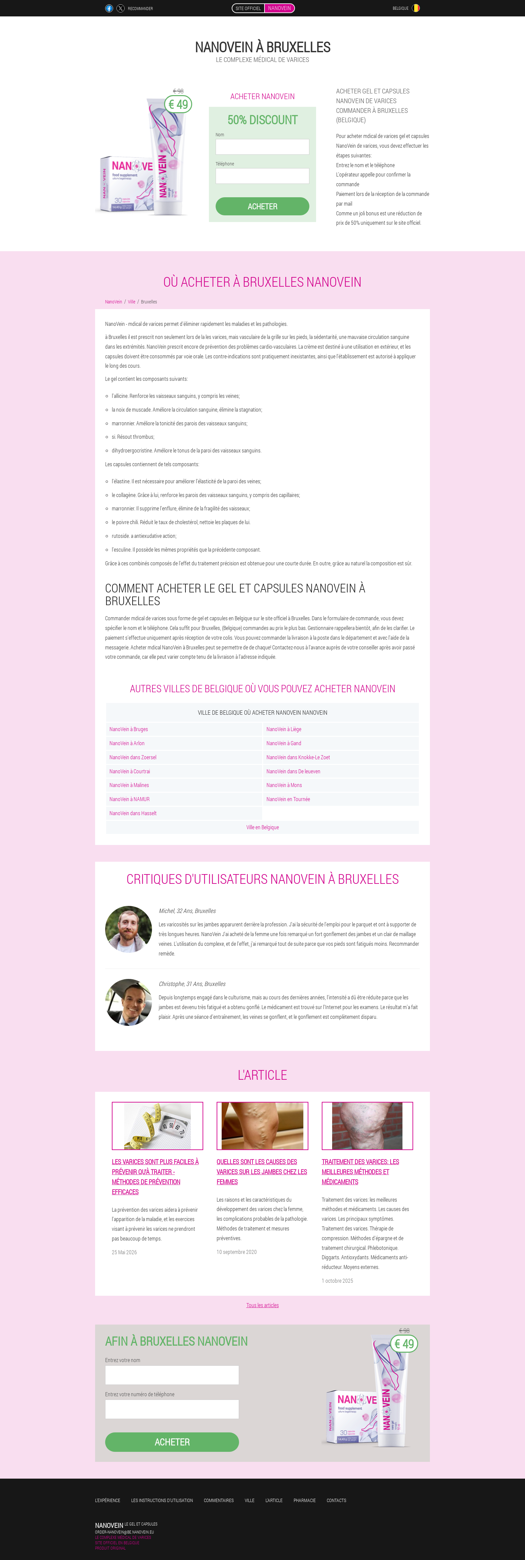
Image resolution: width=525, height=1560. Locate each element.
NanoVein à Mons (284, 784)
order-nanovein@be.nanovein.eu (124, 1532)
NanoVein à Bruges (128, 728)
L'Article (274, 1500)
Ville (249, 1500)
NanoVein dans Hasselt (133, 813)
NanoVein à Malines (129, 784)
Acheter (262, 206)
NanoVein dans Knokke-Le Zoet (298, 757)
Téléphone (225, 163)
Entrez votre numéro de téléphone (139, 1394)
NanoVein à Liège (284, 728)
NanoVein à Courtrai (129, 771)
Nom (220, 134)
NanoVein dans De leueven (293, 771)
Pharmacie (305, 1500)
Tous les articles (262, 1304)
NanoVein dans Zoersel (132, 757)
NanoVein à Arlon (127, 743)
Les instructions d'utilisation (162, 1500)
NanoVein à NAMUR (129, 798)
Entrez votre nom (122, 1360)
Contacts (336, 1500)
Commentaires (219, 1500)
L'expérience (107, 1500)
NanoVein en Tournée (288, 798)
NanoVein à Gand (284, 743)
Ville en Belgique (262, 827)
